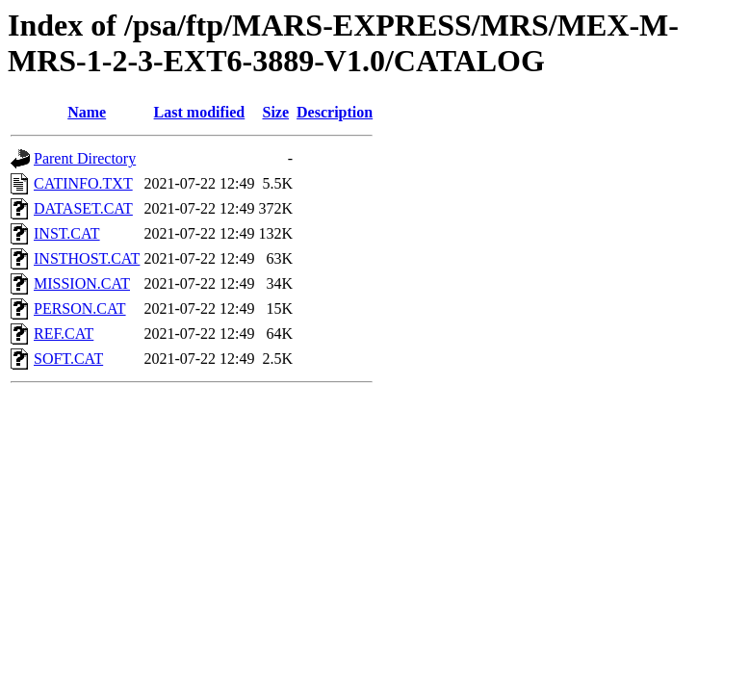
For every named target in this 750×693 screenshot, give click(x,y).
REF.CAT (63, 333)
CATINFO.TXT (83, 183)
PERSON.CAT (80, 308)
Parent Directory (85, 158)
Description (335, 112)
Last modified (200, 112)
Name (86, 112)
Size (275, 112)
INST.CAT (67, 233)
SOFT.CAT (68, 358)
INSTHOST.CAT (87, 258)
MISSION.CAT (82, 283)
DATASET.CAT (83, 208)
